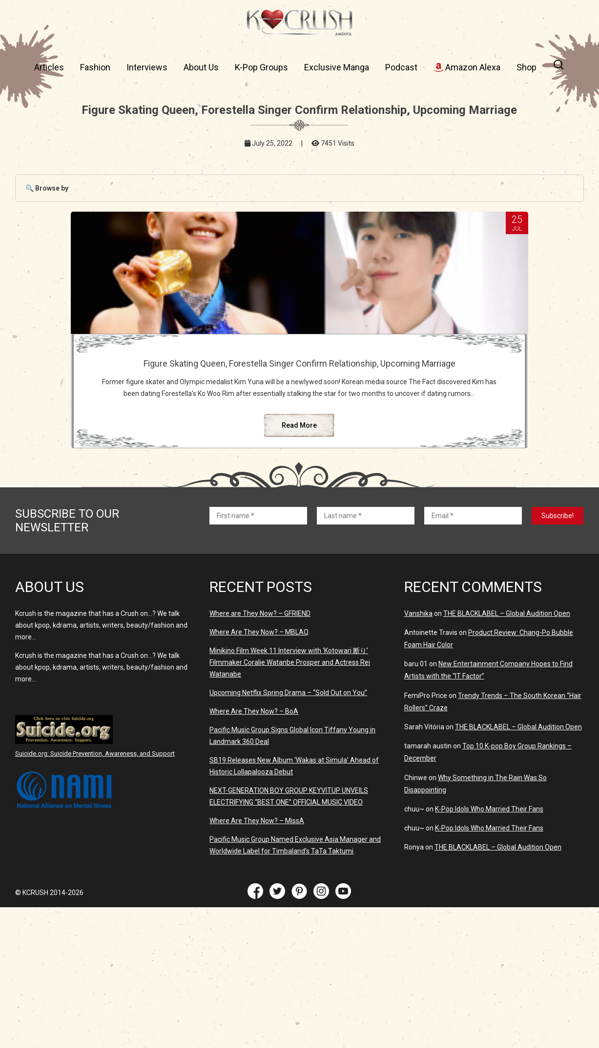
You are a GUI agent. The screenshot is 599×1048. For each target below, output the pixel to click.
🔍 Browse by (46, 188)
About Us (201, 67)
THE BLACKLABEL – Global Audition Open (506, 681)
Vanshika (418, 681)
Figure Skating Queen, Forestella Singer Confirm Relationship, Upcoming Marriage (299, 373)
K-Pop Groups (261, 67)
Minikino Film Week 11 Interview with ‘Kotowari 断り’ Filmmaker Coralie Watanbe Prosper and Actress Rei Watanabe (289, 729)
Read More (299, 493)
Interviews (146, 67)
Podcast (401, 67)
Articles (49, 67)
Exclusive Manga (336, 67)
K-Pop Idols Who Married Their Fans (489, 876)
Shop (526, 67)
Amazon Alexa (467, 67)
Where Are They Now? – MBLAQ (259, 699)
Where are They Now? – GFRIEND (259, 681)
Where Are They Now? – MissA (256, 888)
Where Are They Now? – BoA (253, 779)
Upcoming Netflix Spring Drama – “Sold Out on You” (288, 760)
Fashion (95, 67)
